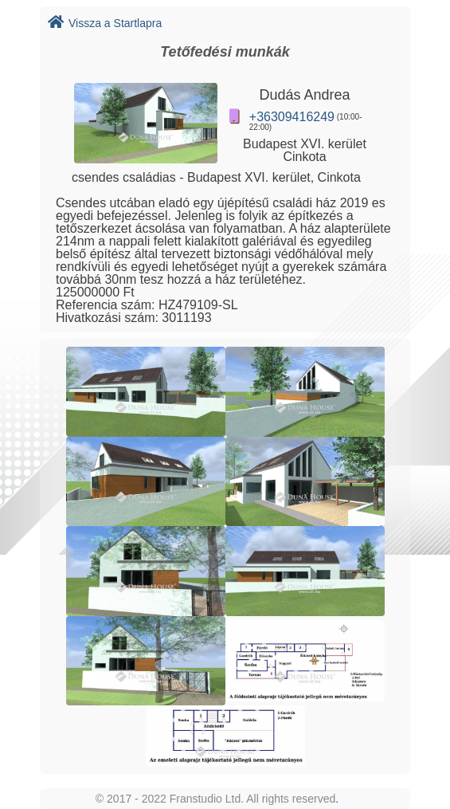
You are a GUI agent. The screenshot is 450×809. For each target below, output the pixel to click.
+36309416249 (292, 117)
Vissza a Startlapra (105, 23)
